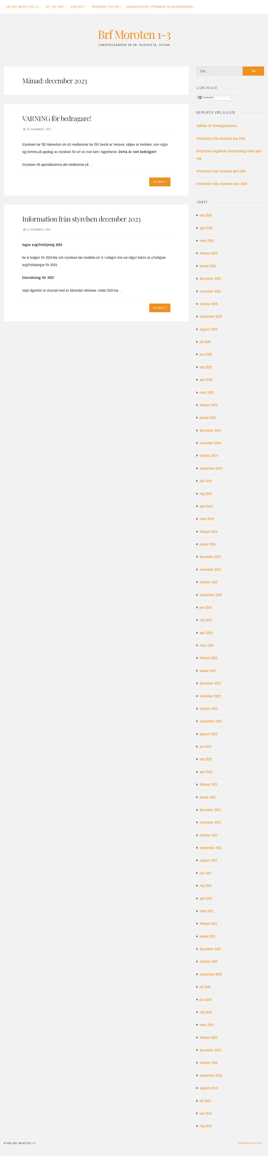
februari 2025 (208, 404)
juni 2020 (206, 999)
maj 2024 (206, 493)
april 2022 (206, 771)
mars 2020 (207, 1024)
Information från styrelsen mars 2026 (221, 183)
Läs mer (160, 181)
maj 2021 (206, 885)
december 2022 (210, 683)
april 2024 (206, 506)
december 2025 (210, 278)
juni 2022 (206, 746)
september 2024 (211, 468)
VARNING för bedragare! (56, 118)
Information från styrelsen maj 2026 (220, 138)
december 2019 (210, 1050)
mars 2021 (207, 910)
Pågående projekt (107, 7)
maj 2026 (206, 215)
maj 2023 (206, 619)
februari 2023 (208, 657)
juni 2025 (206, 354)
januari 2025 (208, 417)
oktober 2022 (209, 708)
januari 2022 (208, 797)
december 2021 (210, 809)
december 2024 (210, 430)
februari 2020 (208, 1037)
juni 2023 (206, 607)
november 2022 (210, 695)
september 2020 (211, 974)
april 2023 (206, 632)
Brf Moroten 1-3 (134, 34)
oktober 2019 (209, 1062)
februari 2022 (208, 784)
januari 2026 (208, 265)
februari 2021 (208, 923)
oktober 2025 (209, 303)
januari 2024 (208, 544)
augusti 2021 (208, 860)
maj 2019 (206, 1125)
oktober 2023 (209, 582)
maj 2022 (206, 759)
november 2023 (210, 569)
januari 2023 (208, 670)
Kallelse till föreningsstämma (216, 125)
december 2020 (210, 948)
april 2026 (206, 227)
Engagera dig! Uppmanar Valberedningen (159, 7)
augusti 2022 (208, 733)
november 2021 (210, 822)
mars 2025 (207, 392)
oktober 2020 (209, 961)
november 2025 (210, 291)
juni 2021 (206, 873)
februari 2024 (208, 531)
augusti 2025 (208, 329)
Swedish (206, 97)
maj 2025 (206, 367)
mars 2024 (207, 518)
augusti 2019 (208, 1087)
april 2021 (206, 898)
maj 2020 (206, 1012)
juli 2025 (205, 341)
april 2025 (206, 379)
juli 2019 (205, 1100)
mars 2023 (207, 645)
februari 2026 (208, 253)
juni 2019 (206, 1113)
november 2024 (210, 442)
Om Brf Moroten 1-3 (22, 7)
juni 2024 (206, 480)
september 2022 (211, 721)
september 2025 (211, 316)
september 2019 (211, 1075)
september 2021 (211, 847)
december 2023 (210, 556)
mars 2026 (207, 240)
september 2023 (211, 594)
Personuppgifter (250, 1143)
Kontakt (78, 7)
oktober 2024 (209, 455)
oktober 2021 (209, 835)
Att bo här (55, 7)
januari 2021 (208, 936)
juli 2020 (205, 986)
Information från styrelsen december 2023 (81, 218)
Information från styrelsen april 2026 (221, 171)
